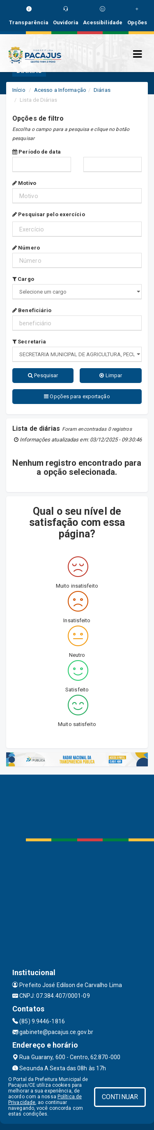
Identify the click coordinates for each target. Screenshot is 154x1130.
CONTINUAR (120, 1097)
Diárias (102, 90)
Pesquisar (43, 375)
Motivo (24, 183)
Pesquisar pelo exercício (48, 214)
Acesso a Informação (60, 90)
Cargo (23, 279)
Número (26, 248)
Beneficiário (31, 310)
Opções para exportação (77, 396)
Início (18, 90)
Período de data (36, 152)
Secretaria (29, 342)
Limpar (110, 375)
